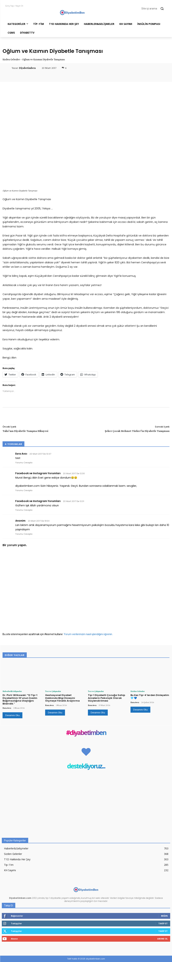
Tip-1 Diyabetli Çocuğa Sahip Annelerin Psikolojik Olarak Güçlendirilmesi (106, 697)
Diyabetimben (27, 67)
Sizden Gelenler (11, 59)
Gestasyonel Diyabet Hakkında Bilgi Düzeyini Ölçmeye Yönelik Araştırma (62, 697)
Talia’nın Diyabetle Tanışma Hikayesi (25, 430)
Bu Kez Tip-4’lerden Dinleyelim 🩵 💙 (150, 696)
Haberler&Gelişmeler (12, 691)
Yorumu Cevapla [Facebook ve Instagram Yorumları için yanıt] (23, 490)
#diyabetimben (86, 732)
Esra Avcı (7, 708)
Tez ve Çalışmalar (53, 691)
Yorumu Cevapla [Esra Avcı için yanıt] (23, 462)
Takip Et (163, 923)
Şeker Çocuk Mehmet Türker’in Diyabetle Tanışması (137, 430)
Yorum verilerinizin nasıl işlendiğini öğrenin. (88, 634)
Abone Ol (162, 938)
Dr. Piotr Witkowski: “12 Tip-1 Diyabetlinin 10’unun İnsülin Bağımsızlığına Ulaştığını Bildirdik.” (20, 699)
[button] (154, 8)
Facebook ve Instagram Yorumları (38, 473)
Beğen (164, 915)
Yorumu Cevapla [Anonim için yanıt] (23, 533)
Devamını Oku (12, 715)
